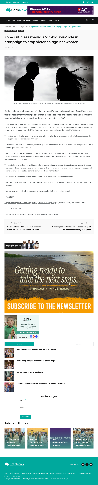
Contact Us (25, 2)
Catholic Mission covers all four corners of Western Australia (41, 383)
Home (7, 20)
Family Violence (11, 31)
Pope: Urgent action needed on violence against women (25, 214)
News (13, 20)
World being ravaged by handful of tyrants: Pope (36, 360)
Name (23, 400)
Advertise (8, 2)
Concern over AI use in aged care (30, 372)
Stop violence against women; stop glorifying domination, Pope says (30, 203)
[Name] (49, 403)
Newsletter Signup (55, 473)
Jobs (56, 20)
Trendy (78, 344)
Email (22, 407)
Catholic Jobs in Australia (40, 473)
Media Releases (32, 20)
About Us (16, 2)
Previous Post (14, 223)
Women (21, 31)
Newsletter (21, 20)
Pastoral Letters (46, 20)
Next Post (85, 223)
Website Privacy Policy (85, 473)
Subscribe (25, 416)
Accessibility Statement (69, 473)
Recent (19, 344)
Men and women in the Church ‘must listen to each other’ (36, 445)
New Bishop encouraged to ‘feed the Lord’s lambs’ (36, 349)
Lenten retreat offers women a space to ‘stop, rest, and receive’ (83, 445)
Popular (49, 344)
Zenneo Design (63, 478)
